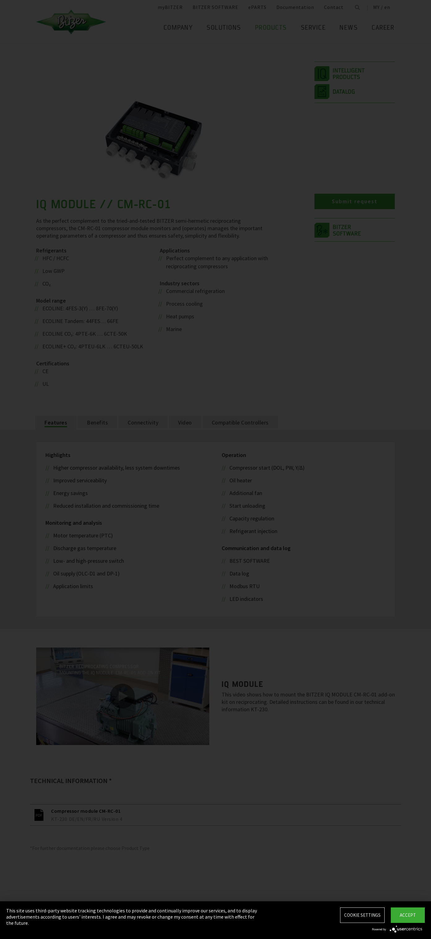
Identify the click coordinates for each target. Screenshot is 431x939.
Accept (408, 915)
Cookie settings (362, 915)
